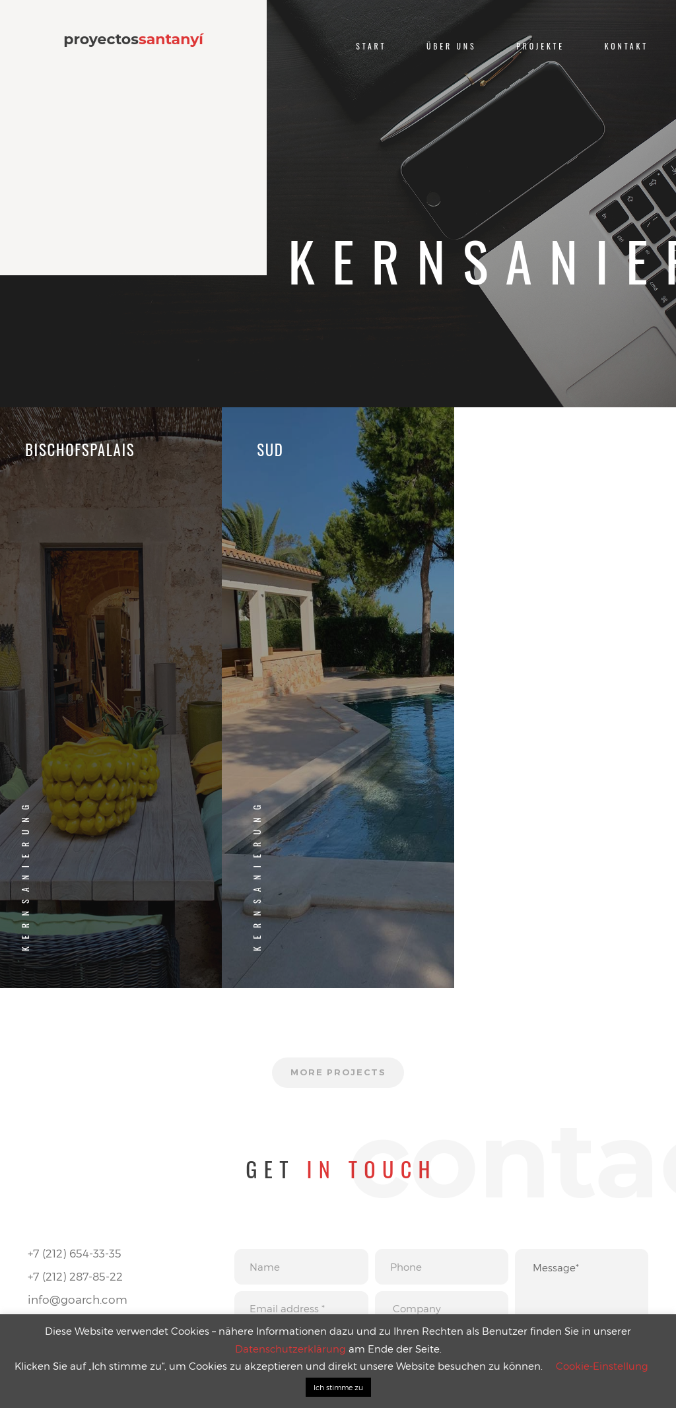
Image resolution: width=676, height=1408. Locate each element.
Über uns (451, 45)
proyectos (133, 39)
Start (371, 45)
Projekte (540, 45)
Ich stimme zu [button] (338, 1387)
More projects (337, 1072)
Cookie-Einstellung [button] (602, 1366)
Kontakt (626, 45)
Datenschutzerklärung (290, 1349)
